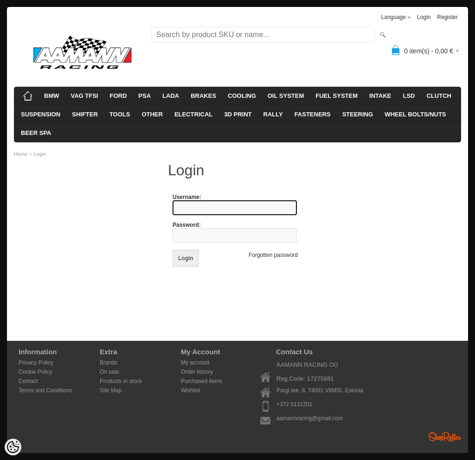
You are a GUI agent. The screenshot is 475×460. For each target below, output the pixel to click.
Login (423, 17)
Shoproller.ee (445, 436)
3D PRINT (237, 114)
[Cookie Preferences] (13, 447)
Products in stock (121, 381)
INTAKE (380, 95)
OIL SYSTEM (286, 95)
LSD (409, 95)
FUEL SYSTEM (336, 95)
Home (20, 154)
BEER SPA (36, 132)
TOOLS (119, 114)
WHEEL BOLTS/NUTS (415, 114)
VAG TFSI (84, 95)
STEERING (357, 114)
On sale (109, 372)
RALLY (273, 114)
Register (447, 17)
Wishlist (190, 390)
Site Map (111, 390)
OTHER (152, 114)
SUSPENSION (40, 114)
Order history (197, 372)
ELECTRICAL (193, 114)
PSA (144, 95)
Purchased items (201, 381)
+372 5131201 (294, 404)
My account (195, 362)
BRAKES (203, 95)
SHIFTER (85, 114)
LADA (170, 95)
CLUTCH (438, 95)
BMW (51, 95)
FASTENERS (313, 114)
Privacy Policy (36, 362)
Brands (108, 362)
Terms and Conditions (45, 390)
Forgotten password (273, 255)
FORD (118, 95)
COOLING (242, 95)
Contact (28, 381)
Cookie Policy (35, 372)
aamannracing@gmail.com (309, 418)
